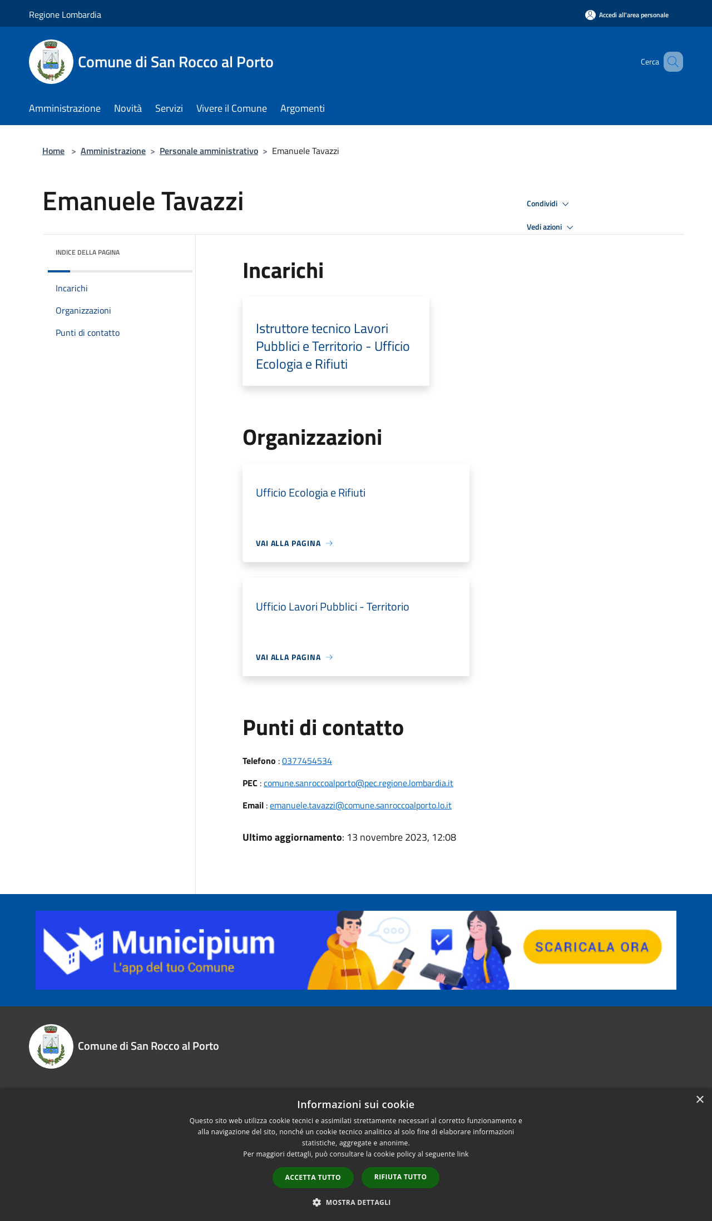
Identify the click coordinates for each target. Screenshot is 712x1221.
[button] (356, 1202)
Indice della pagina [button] (88, 252)
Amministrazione (113, 150)
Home (53, 150)
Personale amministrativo (209, 150)
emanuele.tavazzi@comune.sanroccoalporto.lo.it (361, 805)
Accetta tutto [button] (313, 1177)
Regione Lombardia (65, 14)
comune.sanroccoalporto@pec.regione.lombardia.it (358, 783)
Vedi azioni (552, 227)
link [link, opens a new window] (463, 1154)
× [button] (699, 1100)
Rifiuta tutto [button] (400, 1177)
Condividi (549, 204)
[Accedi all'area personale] (627, 15)
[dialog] (356, 1154)
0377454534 (307, 760)
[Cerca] (669, 61)
